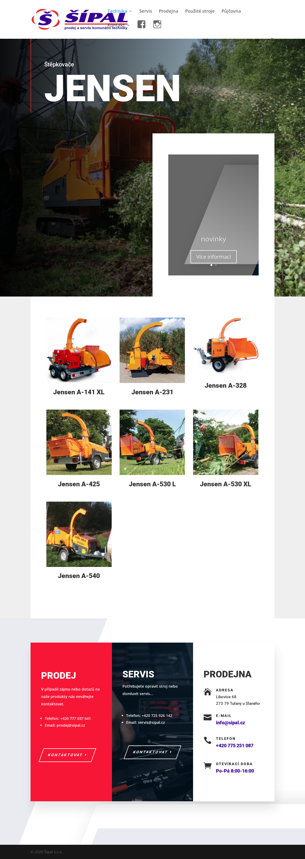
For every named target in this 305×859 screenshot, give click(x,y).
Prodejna (168, 11)
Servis (145, 11)
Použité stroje (200, 11)
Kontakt (116, 25)
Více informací (213, 260)
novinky (213, 242)
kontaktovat (65, 755)
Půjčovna (231, 11)
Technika (117, 11)
